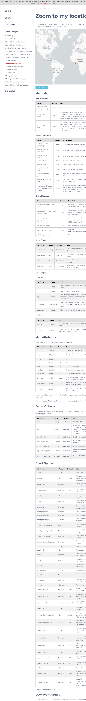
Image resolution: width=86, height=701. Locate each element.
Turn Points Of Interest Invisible (16, 57)
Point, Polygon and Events (14, 82)
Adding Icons (10, 73)
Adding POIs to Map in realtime (16, 48)
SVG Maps (10, 24)
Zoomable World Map (13, 39)
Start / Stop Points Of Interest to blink (17, 54)
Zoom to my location (13, 63)
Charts (8, 18)
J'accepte (52, 3)
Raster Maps (11, 31)
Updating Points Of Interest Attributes (17, 51)
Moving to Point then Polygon (16, 79)
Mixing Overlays (11, 76)
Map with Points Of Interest (15, 42)
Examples (10, 91)
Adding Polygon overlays (14, 66)
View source (42, 87)
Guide (8, 11)
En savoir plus (42, 3)
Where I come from (12, 60)
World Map (9, 36)
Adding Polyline (11, 69)
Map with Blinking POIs (14, 45)
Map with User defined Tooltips (16, 85)
